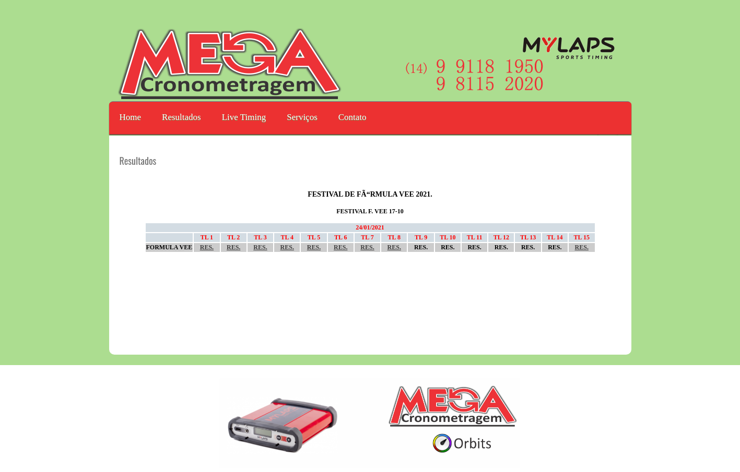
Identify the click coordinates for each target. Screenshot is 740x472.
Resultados (181, 117)
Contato (352, 117)
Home (131, 117)
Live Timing (244, 117)
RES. (207, 247)
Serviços (302, 117)
